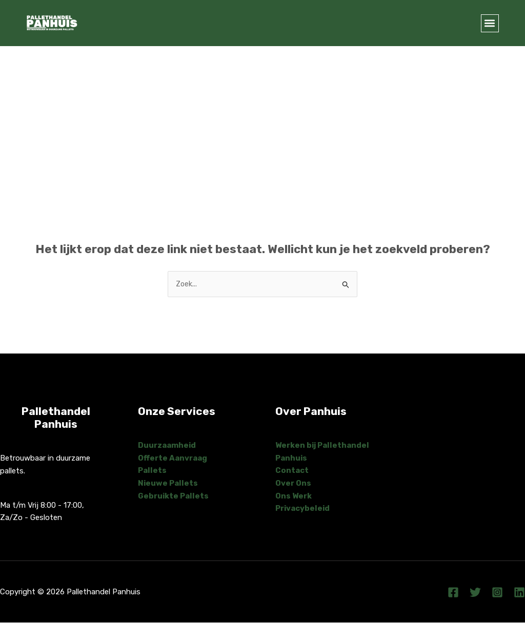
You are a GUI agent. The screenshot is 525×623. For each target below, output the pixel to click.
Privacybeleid (303, 508)
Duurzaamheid (167, 445)
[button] (490, 23)
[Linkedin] (519, 592)
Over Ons (293, 483)
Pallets (152, 470)
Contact (292, 470)
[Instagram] (497, 592)
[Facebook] (453, 592)
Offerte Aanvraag (172, 458)
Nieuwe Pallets (168, 483)
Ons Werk (293, 496)
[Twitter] (475, 592)
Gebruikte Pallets (173, 496)
